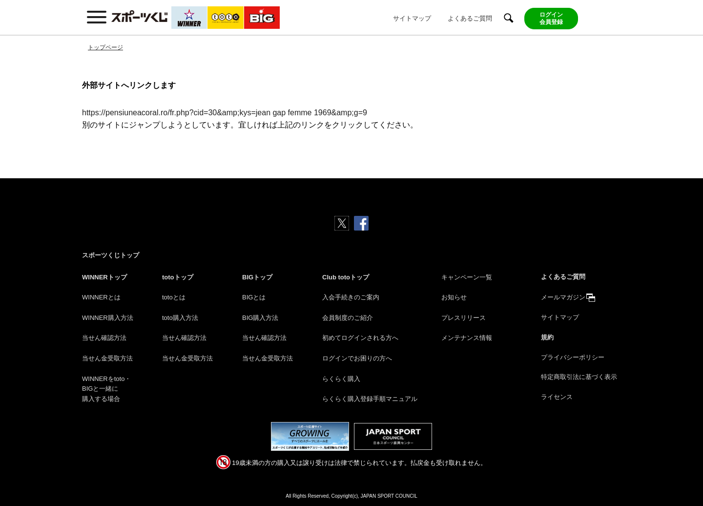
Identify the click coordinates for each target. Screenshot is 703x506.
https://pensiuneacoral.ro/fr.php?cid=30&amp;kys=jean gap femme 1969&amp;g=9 (224, 112)
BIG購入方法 (260, 317)
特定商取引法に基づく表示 (579, 376)
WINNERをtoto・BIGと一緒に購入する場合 (106, 389)
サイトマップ (412, 18)
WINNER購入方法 (107, 317)
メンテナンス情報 (466, 337)
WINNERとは (101, 297)
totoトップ (177, 277)
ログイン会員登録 (551, 18)
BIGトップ (257, 277)
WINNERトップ (104, 277)
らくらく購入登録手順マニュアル (369, 398)
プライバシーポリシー (572, 357)
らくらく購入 (341, 378)
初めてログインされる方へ (360, 337)
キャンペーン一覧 (466, 277)
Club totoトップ (345, 277)
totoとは (174, 297)
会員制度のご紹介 (347, 317)
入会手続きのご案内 (350, 297)
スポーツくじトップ (110, 255)
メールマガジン (563, 297)
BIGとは (254, 297)
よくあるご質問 (470, 18)
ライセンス (557, 397)
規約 (547, 337)
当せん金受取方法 (107, 358)
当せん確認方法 (104, 337)
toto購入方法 (180, 317)
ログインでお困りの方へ (357, 358)
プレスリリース (463, 317)
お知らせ (454, 297)
